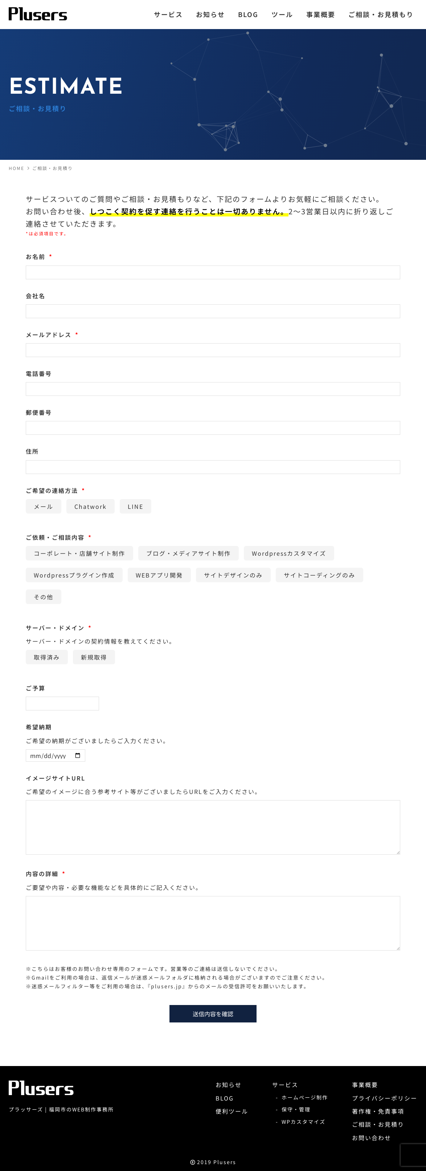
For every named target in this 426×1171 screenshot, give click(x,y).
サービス (285, 1084)
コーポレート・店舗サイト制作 (79, 553)
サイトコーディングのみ (319, 575)
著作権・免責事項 (378, 1111)
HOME (16, 168)
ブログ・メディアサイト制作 (188, 553)
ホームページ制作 (305, 1097)
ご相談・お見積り (52, 168)
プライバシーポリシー (384, 1098)
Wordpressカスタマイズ (289, 553)
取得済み (47, 657)
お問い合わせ (371, 1137)
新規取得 (94, 657)
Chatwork (90, 506)
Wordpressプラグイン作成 (74, 575)
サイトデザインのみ (233, 575)
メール (43, 506)
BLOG (225, 1098)
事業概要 (365, 1084)
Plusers (224, 1162)
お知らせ (229, 1084)
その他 (43, 596)
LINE (135, 506)
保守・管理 (296, 1109)
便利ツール (232, 1111)
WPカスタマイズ (303, 1121)
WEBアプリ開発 (159, 575)
